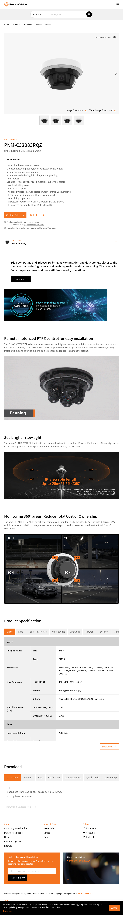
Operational (58, 631)
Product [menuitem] (37, 14)
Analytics (75, 631)
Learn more (21, 279)
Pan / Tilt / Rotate (38, 631)
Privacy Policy (41, 861)
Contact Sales (15, 215)
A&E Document (73, 777)
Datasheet (37, 215)
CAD (40, 777)
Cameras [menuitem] (28, 24)
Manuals (28, 777)
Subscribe (17, 877)
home (6, 24)
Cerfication (54, 777)
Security (104, 631)
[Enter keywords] (66, 14)
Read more (7, 911)
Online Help (111, 777)
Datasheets (12, 777)
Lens (20, 631)
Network (90, 631)
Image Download (76, 110)
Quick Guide (92, 777)
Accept (114, 907)
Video (10, 631)
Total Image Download (102, 110)
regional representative (34, 224)
